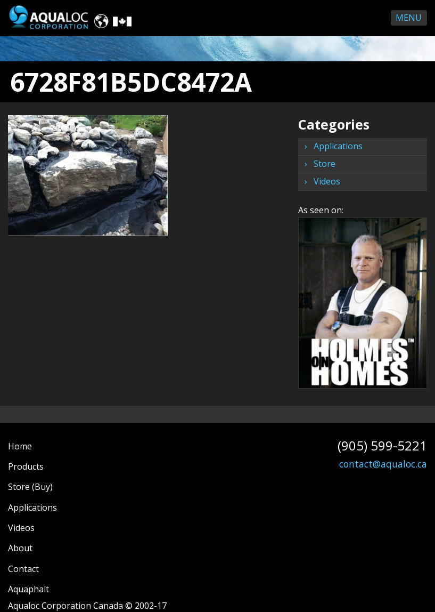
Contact (23, 569)
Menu (409, 17)
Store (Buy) (30, 487)
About (20, 548)
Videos (327, 181)
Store (324, 164)
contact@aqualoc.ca (383, 463)
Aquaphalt (28, 589)
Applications (338, 146)
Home (20, 446)
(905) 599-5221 (382, 445)
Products (26, 466)
